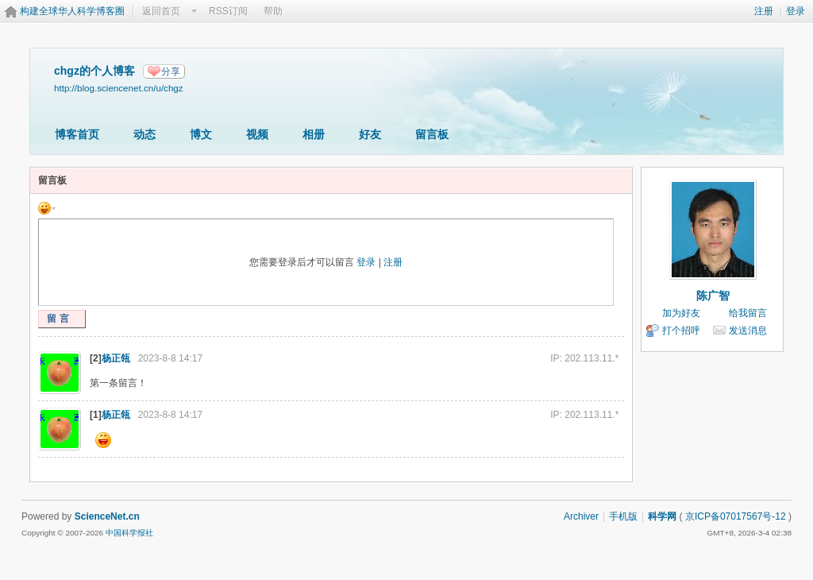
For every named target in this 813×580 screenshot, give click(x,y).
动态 (144, 134)
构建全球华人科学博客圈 (72, 11)
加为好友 (681, 313)
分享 (170, 71)
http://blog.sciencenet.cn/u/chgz (118, 88)
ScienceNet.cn (107, 516)
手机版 (623, 516)
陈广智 (713, 295)
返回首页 (161, 11)
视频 (257, 134)
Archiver (581, 516)
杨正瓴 (116, 358)
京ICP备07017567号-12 (735, 516)
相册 (313, 134)
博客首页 (77, 134)
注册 (763, 11)
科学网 (662, 516)
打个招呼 (681, 330)
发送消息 (748, 330)
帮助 (273, 11)
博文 (201, 134)
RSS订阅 (228, 11)
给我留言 (748, 313)
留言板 (432, 134)
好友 (370, 134)
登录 (795, 11)
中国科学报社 (129, 532)
